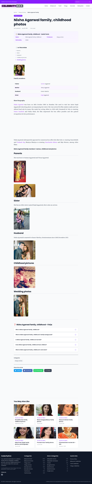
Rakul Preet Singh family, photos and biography (22, 443)
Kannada (72, 6)
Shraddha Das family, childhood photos (21, 420)
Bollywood (53, 6)
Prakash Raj (21, 142)
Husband (18, 55)
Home (46, 6)
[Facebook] (2, 475)
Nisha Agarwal (19, 104)
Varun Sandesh (19, 111)
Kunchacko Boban (51, 142)
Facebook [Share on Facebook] (27, 370)
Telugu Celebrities (74, 466)
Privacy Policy (73, 459)
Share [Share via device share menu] (47, 370)
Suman (43, 84)
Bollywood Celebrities (75, 461)
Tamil (59, 6)
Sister (18, 53)
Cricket (88, 6)
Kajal (42, 95)
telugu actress (18, 15)
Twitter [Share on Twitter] (18, 370)
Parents (18, 50)
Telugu (65, 6)
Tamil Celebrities (74, 463)
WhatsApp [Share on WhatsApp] (38, 370)
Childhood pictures (21, 57)
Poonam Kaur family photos (45, 442)
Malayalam (80, 6)
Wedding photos (21, 60)
